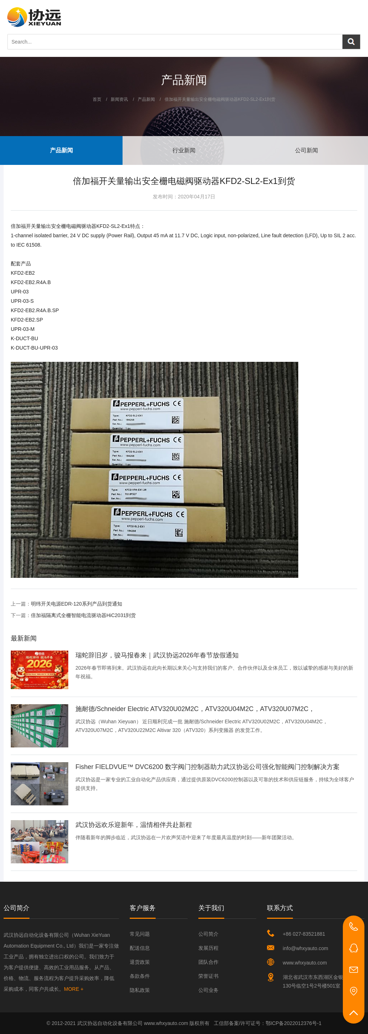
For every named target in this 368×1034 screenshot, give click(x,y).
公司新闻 (306, 150)
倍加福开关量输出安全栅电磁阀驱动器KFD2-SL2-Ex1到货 (220, 99)
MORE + (73, 989)
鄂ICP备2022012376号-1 (294, 1023)
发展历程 (208, 948)
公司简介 (208, 934)
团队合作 (208, 962)
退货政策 (140, 962)
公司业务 (208, 990)
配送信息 (140, 948)
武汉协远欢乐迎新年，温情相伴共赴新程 (133, 824)
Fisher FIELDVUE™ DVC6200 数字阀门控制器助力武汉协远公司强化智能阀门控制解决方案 (207, 766)
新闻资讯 (119, 99)
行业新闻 (184, 150)
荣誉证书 (208, 976)
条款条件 (140, 976)
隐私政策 (140, 990)
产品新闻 (146, 99)
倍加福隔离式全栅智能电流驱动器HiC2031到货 (83, 615)
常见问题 (140, 934)
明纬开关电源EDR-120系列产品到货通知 (76, 604)
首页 (97, 99)
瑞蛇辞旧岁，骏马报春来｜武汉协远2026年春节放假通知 (157, 655)
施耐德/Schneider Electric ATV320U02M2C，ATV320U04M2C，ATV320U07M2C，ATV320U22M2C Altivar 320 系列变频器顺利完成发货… (195, 709)
